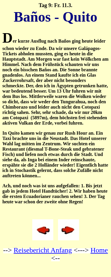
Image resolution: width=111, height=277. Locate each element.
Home (99, 250)
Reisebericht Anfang (43, 250)
